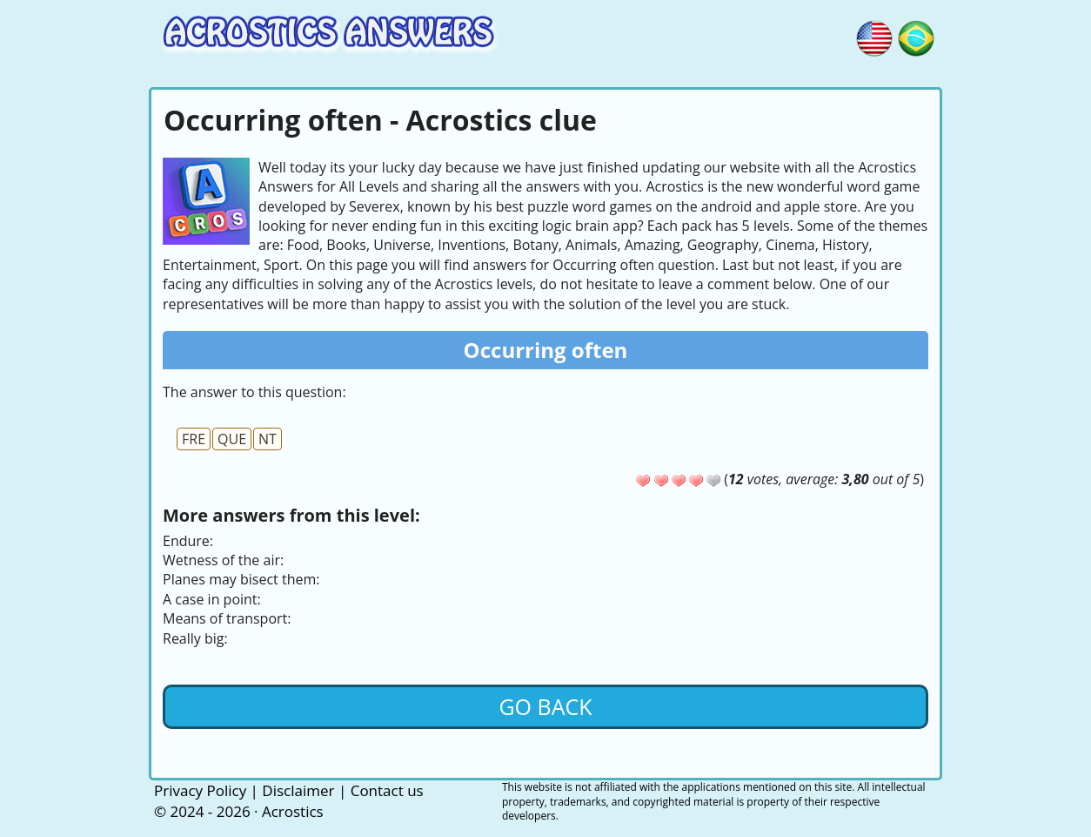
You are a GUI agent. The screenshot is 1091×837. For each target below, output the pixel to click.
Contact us (387, 790)
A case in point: (212, 599)
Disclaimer (298, 790)
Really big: (195, 638)
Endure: (188, 540)
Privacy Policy (200, 790)
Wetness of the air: (223, 560)
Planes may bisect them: (241, 579)
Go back (545, 706)
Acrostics (293, 811)
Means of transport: (227, 618)
